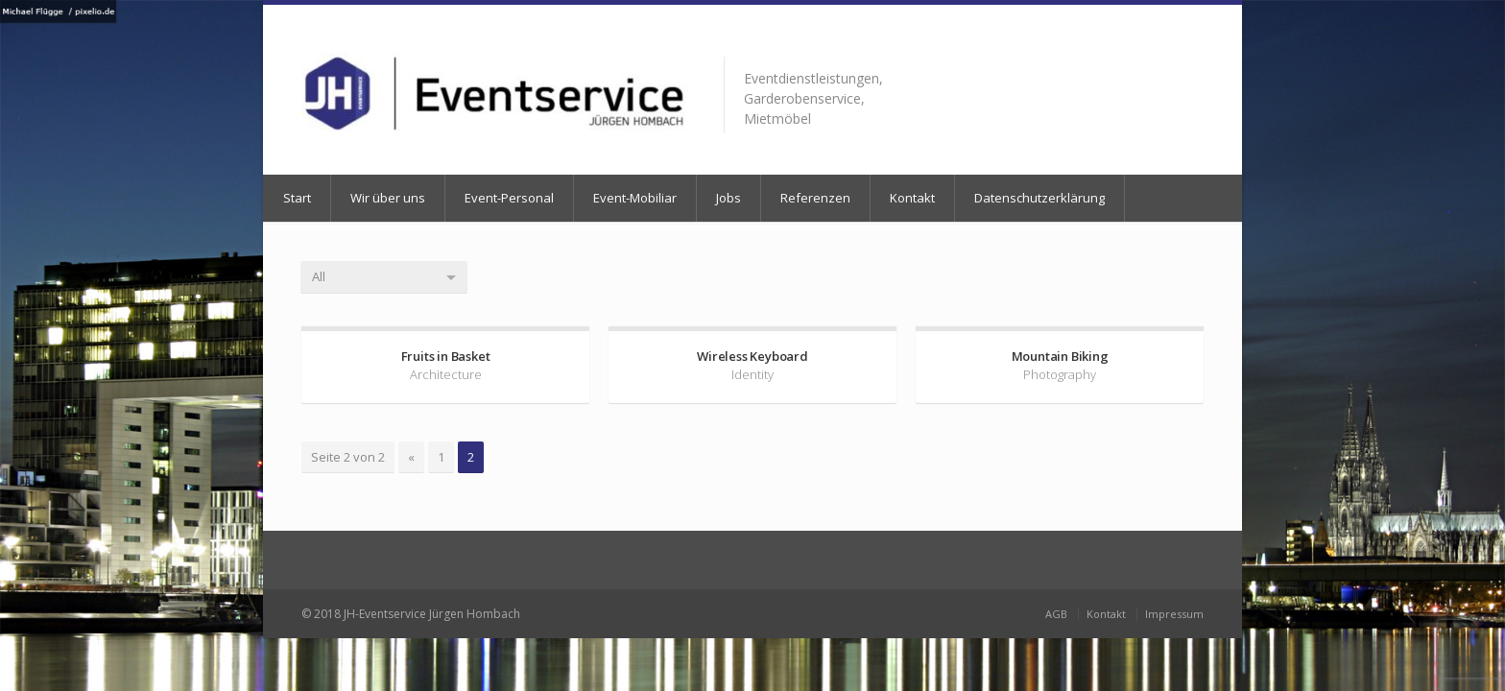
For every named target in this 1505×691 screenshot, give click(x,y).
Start (297, 197)
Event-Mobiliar (635, 197)
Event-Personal (509, 197)
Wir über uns (387, 197)
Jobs (728, 197)
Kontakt (912, 197)
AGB (1056, 614)
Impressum (1174, 614)
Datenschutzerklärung (1039, 197)
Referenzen (815, 197)
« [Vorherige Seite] (411, 456)
